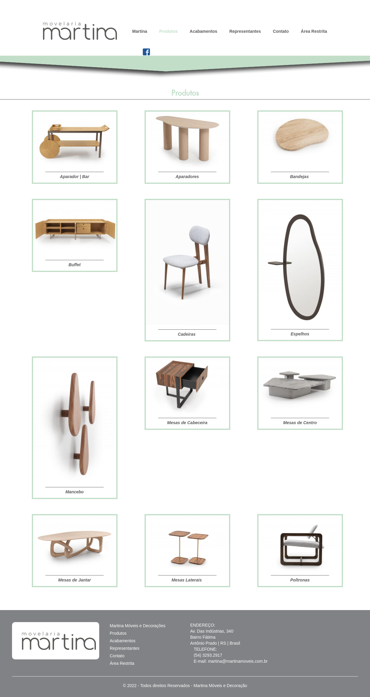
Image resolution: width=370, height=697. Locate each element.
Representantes (245, 31)
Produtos (168, 31)
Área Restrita (314, 31)
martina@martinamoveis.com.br (238, 661)
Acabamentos (203, 31)
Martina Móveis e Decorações (137, 625)
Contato (281, 31)
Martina (139, 31)
